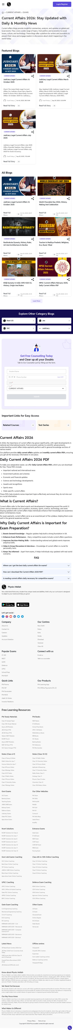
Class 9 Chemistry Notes (9, 785)
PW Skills (35, 801)
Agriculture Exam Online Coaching (12, 879)
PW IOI (34, 813)
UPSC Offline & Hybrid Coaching (11, 892)
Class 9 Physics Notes (8, 782)
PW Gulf (34, 810)
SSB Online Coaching (38, 895)
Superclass (35, 957)
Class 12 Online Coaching (39, 864)
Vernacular (35, 930)
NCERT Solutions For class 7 (9, 839)
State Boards (36, 927)
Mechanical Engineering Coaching (11, 915)
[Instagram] (7, 619)
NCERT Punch (6, 742)
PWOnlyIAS (35, 804)
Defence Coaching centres (40, 963)
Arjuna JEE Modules (7, 730)
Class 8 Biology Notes (8, 773)
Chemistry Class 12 (37, 785)
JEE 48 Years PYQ (7, 736)
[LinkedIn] (14, 619)
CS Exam (34, 915)
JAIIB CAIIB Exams (7, 807)
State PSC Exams (6, 819)
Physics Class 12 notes (38, 782)
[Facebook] (3, 619)
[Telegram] (22, 619)
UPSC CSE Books (37, 733)
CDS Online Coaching (38, 892)
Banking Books (36, 745)
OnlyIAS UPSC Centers (39, 954)
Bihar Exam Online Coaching (10, 876)
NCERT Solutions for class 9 (9, 845)
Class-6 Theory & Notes (8, 761)
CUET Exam (35, 845)
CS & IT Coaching (7, 918)
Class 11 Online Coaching (39, 867)
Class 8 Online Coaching (39, 876)
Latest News (35, 822)
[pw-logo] (4, 590)
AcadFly (34, 825)
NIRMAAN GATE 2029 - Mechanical (12, 930)
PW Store (35, 798)
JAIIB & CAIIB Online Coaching (10, 873)
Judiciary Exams (6, 816)
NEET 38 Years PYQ (7, 748)
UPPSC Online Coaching (9, 898)
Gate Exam (35, 836)
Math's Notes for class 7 (8, 764)
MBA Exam (35, 851)
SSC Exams (5, 798)
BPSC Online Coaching (8, 901)
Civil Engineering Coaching (9, 912)
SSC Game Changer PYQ (9, 751)
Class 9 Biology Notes (8, 788)
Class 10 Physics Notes (38, 767)
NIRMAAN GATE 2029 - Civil (10, 927)
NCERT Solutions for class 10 (10, 848)
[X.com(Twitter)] (18, 619)
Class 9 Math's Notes (7, 779)
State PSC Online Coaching (10, 895)
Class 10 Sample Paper (8, 724)
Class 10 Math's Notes (38, 761)
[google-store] (8, 608)
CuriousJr (35, 816)
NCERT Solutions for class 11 (10, 851)
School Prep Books (37, 730)
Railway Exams (6, 810)
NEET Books (35, 724)
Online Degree (36, 921)
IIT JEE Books (36, 727)
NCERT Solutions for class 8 (9, 842)
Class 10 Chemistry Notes (39, 764)
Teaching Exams (6, 804)
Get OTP (60, 378)
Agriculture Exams (7, 822)
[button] (70, 1028)
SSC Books (35, 742)
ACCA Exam (35, 924)
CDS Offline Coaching (38, 901)
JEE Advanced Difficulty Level (10, 968)
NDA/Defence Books (38, 736)
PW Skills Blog (36, 819)
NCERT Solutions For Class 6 (10, 836)
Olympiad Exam (36, 918)
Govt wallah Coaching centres (41, 960)
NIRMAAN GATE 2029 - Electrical (11, 940)
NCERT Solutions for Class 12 (10, 854)
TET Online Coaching (8, 870)
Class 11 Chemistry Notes (39, 773)
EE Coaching (5, 924)
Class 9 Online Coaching (39, 873)
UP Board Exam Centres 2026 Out (11, 951)
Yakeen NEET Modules (8, 739)
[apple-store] (22, 608)
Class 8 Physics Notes (8, 770)
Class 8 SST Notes (7, 776)
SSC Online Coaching (8, 864)
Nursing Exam (36, 854)
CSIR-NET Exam (36, 848)
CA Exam (34, 912)
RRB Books (35, 739)
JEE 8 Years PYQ (6, 733)
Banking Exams (6, 801)
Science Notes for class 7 (9, 767)
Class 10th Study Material (9, 727)
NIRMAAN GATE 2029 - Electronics (12, 937)
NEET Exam (35, 842)
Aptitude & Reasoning (38, 770)
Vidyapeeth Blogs (37, 966)
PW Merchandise (37, 751)
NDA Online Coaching (38, 889)
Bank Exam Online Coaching (10, 867)
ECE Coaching (6, 921)
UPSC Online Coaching (8, 889)
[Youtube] (10, 619)
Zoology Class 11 (37, 779)
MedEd (34, 807)
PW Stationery (36, 748)
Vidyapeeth (35, 951)
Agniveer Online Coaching (40, 898)
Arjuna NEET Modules (8, 745)
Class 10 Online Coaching (39, 870)
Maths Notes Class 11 (38, 776)
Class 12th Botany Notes (39, 788)
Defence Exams (6, 813)
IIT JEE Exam (35, 839)
